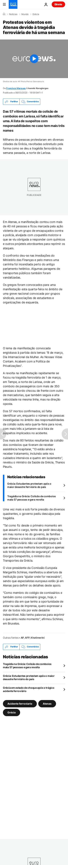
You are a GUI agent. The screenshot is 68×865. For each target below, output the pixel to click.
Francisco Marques (16, 88)
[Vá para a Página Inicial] (13, 4)
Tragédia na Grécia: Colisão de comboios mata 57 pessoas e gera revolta (31, 498)
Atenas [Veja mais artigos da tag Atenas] (47, 703)
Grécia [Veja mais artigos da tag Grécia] (11, 712)
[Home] (4, 14)
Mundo (24, 14)
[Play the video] (34, 59)
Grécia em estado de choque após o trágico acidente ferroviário (28, 689)
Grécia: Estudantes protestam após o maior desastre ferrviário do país (29, 485)
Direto (58, 4)
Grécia (35, 14)
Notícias (13, 14)
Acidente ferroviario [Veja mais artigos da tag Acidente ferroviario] (19, 703)
